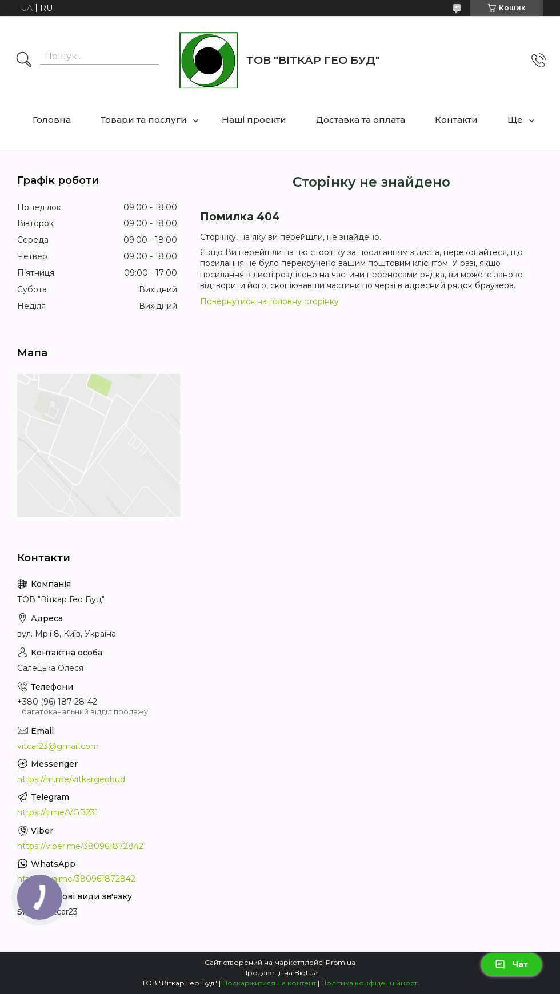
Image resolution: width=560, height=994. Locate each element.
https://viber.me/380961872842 (80, 846)
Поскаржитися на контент (269, 983)
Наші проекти (254, 119)
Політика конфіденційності (370, 983)
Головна (52, 119)
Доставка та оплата (360, 119)
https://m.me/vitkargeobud (71, 779)
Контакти (456, 119)
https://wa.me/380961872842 (76, 879)
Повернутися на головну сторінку (269, 301)
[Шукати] (24, 60)
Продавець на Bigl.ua (280, 972)
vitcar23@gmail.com (58, 746)
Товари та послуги (144, 119)
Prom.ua (340, 962)
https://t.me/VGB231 (57, 812)
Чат (511, 964)
